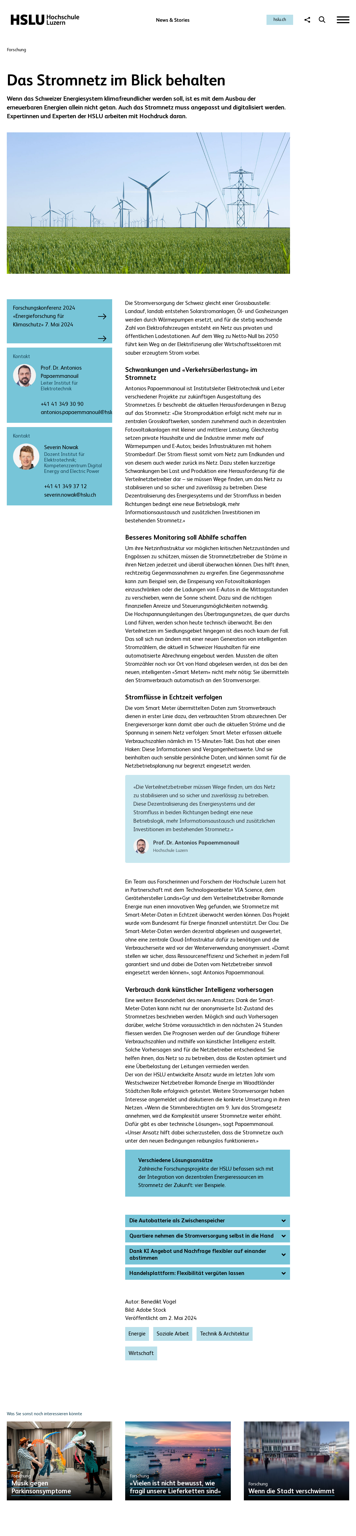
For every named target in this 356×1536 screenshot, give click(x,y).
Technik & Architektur (224, 1334)
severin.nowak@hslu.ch (70, 495)
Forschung (16, 50)
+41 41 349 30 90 (62, 404)
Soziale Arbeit (173, 1334)
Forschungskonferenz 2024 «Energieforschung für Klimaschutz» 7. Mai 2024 (54, 316)
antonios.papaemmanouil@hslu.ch (80, 412)
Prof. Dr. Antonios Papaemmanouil (61, 372)
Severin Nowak (61, 447)
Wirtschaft (141, 1353)
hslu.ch (280, 20)
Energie (137, 1334)
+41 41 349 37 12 (65, 486)
